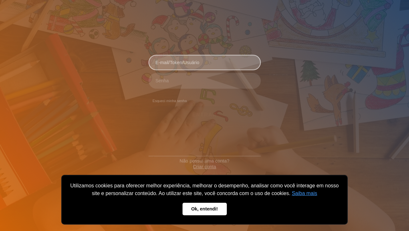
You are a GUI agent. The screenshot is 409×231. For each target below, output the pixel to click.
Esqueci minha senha (170, 99)
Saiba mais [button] (304, 193)
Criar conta (204, 163)
